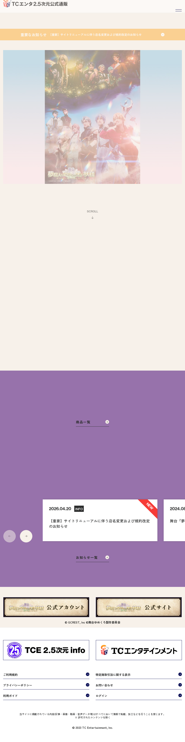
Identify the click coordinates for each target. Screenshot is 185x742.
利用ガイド (10, 696)
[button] (26, 536)
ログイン (101, 696)
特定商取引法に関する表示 (113, 675)
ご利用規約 (10, 675)
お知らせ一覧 (92, 557)
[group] (100, 520)
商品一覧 (92, 421)
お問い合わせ (104, 685)
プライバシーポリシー (17, 685)
